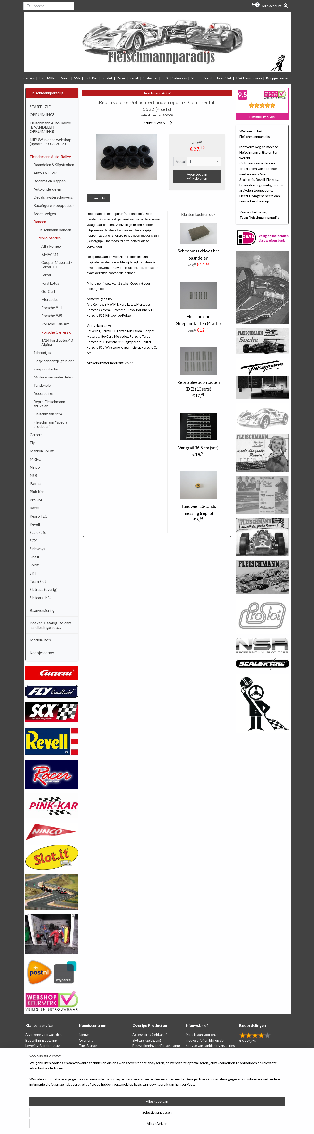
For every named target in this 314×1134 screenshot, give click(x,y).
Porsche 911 (51, 307)
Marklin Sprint (42, 450)
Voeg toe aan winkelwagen (197, 176)
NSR (77, 78)
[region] (125, 1115)
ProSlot (36, 499)
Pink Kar (91, 78)
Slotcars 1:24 (40, 597)
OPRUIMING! (42, 114)
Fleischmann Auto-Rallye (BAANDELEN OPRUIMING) (50, 127)
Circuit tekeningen (93, 1051)
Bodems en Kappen (50, 180)
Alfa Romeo (51, 246)
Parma (35, 483)
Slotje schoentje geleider (54, 360)
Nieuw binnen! (143, 1078)
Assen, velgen (45, 213)
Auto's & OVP (45, 172)
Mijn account (275, 6)
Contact (31, 1078)
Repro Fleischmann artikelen (49, 403)
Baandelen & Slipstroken (54, 164)
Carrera (29, 78)
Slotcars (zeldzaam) (146, 1040)
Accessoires (44, 393)
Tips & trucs (88, 1045)
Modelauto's (40, 640)
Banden (40, 221)
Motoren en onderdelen (53, 377)
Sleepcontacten (46, 369)
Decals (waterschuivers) (53, 197)
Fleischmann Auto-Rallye (50, 156)
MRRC (52, 78)
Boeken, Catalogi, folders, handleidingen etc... (51, 625)
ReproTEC (38, 516)
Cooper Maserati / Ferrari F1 (56, 264)
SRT (33, 573)
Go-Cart (48, 291)
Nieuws (84, 1035)
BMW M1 (50, 254)
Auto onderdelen (47, 189)
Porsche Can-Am (55, 323)
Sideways (179, 78)
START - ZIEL (41, 106)
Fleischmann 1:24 (48, 414)
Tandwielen (43, 385)
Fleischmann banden (54, 229)
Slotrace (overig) (43, 589)
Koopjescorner (277, 78)
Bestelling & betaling (41, 1040)
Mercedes (49, 299)
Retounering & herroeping (45, 1062)
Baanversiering (42, 610)
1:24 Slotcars (142, 1073)
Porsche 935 (51, 315)
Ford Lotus (50, 283)
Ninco (65, 78)
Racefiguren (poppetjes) (54, 205)
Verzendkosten (37, 1073)
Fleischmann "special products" (51, 424)
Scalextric (150, 78)
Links (83, 1062)
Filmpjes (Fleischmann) (95, 1073)
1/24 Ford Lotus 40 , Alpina (57, 342)
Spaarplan (32, 1056)
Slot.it (195, 78)
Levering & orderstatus (43, 1045)
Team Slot (223, 78)
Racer (121, 78)
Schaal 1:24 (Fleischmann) (151, 1051)
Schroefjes (42, 352)
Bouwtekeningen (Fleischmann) (156, 1045)
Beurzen (85, 1056)
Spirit (208, 78)
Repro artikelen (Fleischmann (154, 1056)
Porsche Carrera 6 (56, 332)
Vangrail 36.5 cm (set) (198, 447)
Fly (41, 78)
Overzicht (98, 198)
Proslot (106, 78)
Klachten (32, 1067)
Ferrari (46, 274)
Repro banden (49, 237)
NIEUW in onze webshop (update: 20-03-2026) (50, 141)
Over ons (86, 1040)
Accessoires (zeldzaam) (149, 1035)
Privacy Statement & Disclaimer (49, 1051)
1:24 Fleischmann (249, 78)
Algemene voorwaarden (43, 1035)
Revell (134, 78)
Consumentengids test (96, 1067)
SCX (165, 78)
